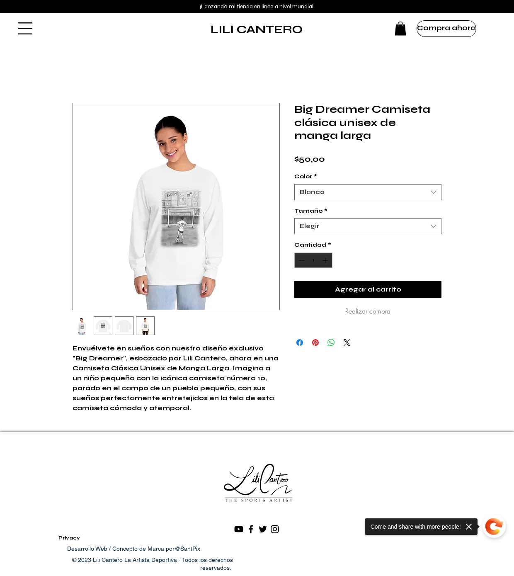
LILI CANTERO (257, 29)
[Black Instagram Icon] (274, 529)
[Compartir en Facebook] (300, 343)
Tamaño (310, 210)
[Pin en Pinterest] (315, 343)
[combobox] (367, 192)
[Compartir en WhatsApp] (331, 343)
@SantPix (187, 548)
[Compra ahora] (446, 28)
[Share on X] (347, 343)
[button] (25, 28)
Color (305, 176)
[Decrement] (301, 260)
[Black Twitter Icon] (262, 529)
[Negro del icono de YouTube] (238, 529)
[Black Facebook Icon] (250, 529)
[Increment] (326, 260)
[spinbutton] (313, 260)
